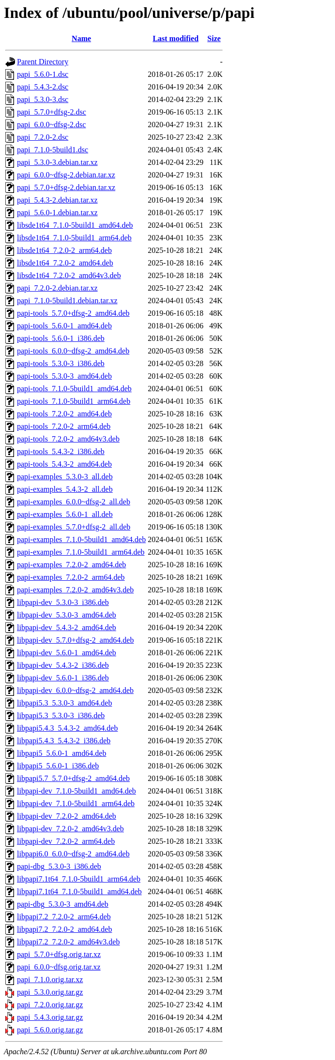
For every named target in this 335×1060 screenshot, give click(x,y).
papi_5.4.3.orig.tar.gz (50, 1017)
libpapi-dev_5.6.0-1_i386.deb (63, 678)
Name (81, 38)
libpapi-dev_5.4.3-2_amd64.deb (66, 627)
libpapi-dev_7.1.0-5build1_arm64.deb (76, 803)
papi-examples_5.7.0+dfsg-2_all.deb (73, 527)
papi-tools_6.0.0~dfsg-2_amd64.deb (73, 351)
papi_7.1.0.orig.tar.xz (50, 979)
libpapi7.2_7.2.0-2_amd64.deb (64, 929)
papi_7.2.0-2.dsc (42, 137)
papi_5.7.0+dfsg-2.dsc (51, 112)
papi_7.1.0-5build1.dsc (52, 150)
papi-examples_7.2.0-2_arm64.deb (71, 577)
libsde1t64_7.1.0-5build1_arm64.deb (74, 238)
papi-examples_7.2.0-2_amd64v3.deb (75, 590)
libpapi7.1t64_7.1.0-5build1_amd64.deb (79, 891)
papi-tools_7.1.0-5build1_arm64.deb (73, 401)
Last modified (175, 38)
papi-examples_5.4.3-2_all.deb (65, 489)
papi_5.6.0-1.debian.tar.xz (57, 212)
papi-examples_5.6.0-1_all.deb (65, 514)
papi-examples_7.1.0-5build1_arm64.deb (81, 552)
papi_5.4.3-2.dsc (42, 87)
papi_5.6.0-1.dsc (42, 74)
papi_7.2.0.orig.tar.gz (50, 1005)
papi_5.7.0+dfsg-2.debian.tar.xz (66, 187)
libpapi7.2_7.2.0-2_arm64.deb (64, 917)
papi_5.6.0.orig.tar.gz (50, 1030)
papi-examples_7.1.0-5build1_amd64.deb (81, 539)
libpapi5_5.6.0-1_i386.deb (58, 766)
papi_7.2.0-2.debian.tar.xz (57, 288)
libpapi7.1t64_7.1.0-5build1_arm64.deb (78, 879)
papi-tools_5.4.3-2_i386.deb (61, 451)
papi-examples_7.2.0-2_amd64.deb (71, 564)
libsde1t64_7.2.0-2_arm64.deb (64, 250)
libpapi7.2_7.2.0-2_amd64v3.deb (68, 942)
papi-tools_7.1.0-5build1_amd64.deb (74, 388)
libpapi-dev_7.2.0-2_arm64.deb (66, 841)
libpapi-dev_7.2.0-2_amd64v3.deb (70, 828)
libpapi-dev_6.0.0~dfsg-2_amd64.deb (75, 690)
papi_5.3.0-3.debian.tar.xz (57, 162)
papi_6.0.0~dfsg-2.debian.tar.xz (66, 175)
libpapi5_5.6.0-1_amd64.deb (61, 753)
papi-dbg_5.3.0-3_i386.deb (59, 866)
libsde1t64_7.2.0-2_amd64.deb (65, 263)
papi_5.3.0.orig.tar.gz (50, 992)
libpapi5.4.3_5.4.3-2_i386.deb (63, 740)
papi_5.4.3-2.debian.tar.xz (57, 200)
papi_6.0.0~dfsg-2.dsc (51, 124)
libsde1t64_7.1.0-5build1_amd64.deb (75, 225)
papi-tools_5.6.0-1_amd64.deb (64, 326)
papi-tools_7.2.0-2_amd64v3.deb (68, 439)
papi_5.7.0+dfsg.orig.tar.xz (59, 954)
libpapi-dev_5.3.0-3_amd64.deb (66, 615)
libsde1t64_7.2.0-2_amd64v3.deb (69, 275)
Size (214, 38)
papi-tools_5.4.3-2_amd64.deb (64, 464)
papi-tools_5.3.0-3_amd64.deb (64, 376)
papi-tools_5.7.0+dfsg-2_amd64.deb (73, 313)
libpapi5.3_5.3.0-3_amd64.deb (64, 703)
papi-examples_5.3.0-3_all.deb (65, 476)
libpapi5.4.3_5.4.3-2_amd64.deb (67, 728)
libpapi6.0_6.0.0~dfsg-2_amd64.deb (73, 854)
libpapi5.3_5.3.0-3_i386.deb (61, 715)
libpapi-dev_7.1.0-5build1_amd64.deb (76, 791)
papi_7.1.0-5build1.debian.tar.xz (67, 300)
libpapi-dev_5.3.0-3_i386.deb (63, 602)
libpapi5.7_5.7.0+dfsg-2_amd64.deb (73, 778)
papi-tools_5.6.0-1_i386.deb (61, 338)
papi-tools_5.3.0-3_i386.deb (61, 363)
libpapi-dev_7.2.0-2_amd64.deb (66, 816)
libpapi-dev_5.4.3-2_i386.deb (63, 665)
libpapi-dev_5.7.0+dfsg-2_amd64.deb (75, 640)
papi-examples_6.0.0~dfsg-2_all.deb (73, 502)
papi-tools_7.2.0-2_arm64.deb (63, 426)
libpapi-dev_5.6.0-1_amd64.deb (66, 652)
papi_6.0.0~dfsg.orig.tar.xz (59, 967)
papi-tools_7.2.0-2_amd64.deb (64, 414)
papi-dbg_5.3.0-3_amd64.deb (62, 904)
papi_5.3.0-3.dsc (42, 99)
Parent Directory (42, 62)
